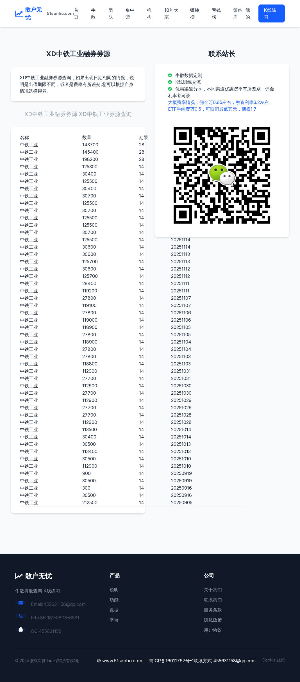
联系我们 (213, 600)
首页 (76, 13)
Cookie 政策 (273, 660)
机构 (149, 13)
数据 (114, 610)
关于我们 (213, 589)
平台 (114, 620)
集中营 (130, 13)
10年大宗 (171, 13)
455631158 (50, 631)
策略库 (237, 13)
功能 (114, 600)
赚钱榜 (194, 13)
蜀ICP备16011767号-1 (171, 660)
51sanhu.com (60, 13)
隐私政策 (213, 620)
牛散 (93, 13)
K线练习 (270, 13)
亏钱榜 (216, 13)
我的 (248, 13)
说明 (114, 589)
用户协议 (213, 630)
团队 (110, 13)
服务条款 (213, 610)
